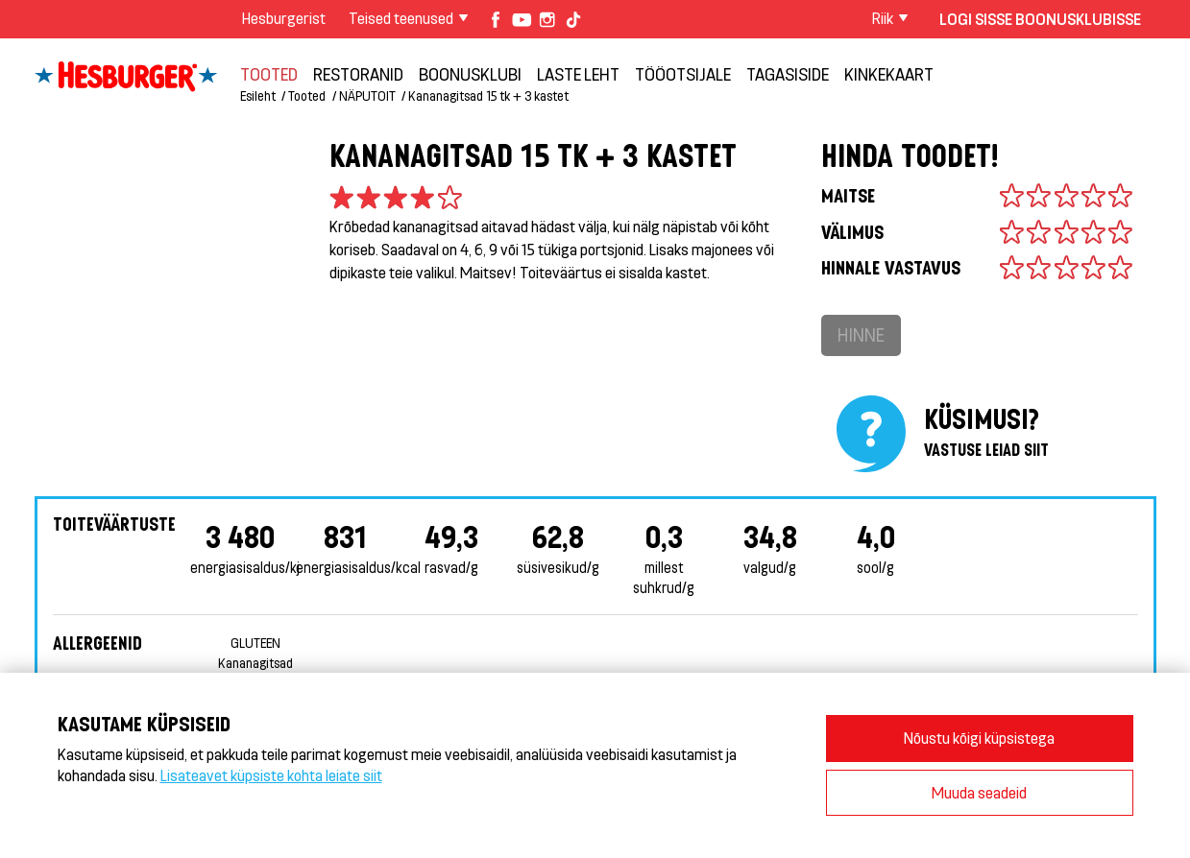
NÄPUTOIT (367, 95)
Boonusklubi (470, 73)
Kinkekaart (889, 73)
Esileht (258, 95)
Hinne (861, 334)
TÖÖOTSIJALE (683, 73)
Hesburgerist (284, 18)
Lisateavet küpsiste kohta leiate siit (271, 775)
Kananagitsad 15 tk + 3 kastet (488, 95)
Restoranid (358, 73)
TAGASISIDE (787, 73)
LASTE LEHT (578, 73)
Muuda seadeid (979, 792)
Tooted (269, 73)
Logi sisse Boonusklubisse (1040, 19)
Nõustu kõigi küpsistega (979, 737)
